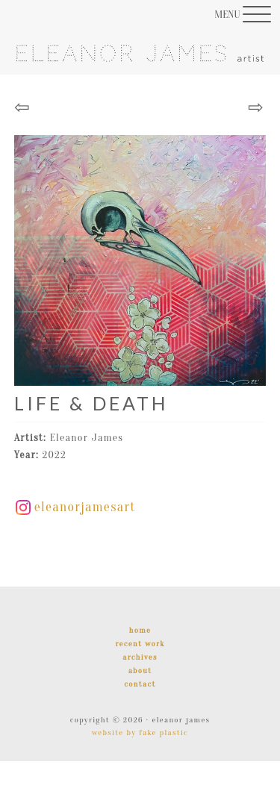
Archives (139, 657)
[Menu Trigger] (242, 14)
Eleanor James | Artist (140, 64)
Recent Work (139, 643)
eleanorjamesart (76, 507)
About (140, 670)
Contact (139, 684)
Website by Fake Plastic (140, 732)
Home (140, 630)
